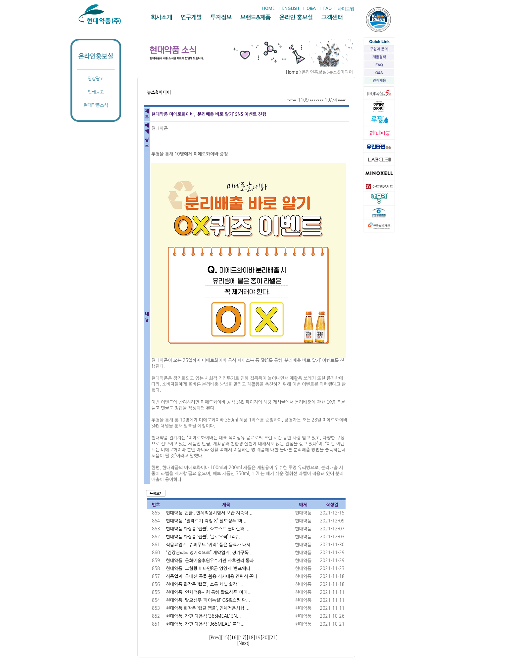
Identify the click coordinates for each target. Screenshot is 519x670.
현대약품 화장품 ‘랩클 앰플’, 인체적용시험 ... (208, 608)
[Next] (243, 643)
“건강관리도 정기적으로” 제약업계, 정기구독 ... (210, 553)
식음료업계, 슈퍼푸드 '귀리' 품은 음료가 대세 (208, 545)
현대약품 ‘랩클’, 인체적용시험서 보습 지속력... (209, 513)
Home (292, 72)
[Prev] (215, 638)
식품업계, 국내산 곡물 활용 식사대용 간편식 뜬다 (212, 576)
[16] (233, 638)
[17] (242, 638)
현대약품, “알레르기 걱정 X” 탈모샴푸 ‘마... (206, 521)
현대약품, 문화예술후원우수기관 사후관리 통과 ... (212, 560)
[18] (251, 638)
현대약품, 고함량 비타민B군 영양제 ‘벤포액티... (210, 568)
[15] (225, 638)
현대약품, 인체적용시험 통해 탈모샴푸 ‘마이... (209, 592)
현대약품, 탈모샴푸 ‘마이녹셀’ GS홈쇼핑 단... (208, 600)
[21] (273, 638)
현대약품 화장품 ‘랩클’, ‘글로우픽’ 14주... (204, 537)
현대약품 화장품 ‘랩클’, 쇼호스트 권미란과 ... (208, 529)
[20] (264, 638)
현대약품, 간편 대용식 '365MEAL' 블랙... (205, 624)
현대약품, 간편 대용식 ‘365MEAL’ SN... (203, 616)
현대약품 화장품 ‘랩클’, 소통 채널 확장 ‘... (204, 584)
